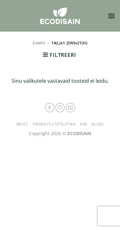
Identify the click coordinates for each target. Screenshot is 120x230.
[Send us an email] (70, 107)
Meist (22, 124)
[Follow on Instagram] (60, 107)
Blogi (98, 124)
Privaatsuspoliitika (54, 124)
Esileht (39, 43)
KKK (83, 124)
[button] (111, 16)
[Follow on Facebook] (49, 107)
